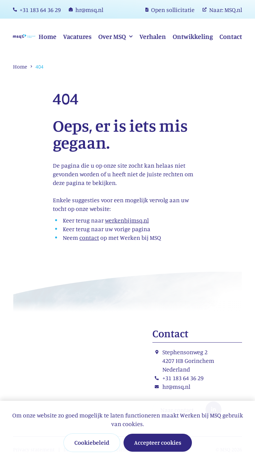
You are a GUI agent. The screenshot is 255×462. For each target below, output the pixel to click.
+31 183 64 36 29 (183, 378)
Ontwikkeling (193, 36)
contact (89, 237)
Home (47, 36)
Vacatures (77, 36)
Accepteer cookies (157, 442)
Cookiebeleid (91, 442)
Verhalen (152, 36)
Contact (230, 36)
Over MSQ (112, 36)
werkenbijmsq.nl (127, 220)
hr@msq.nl (176, 386)
